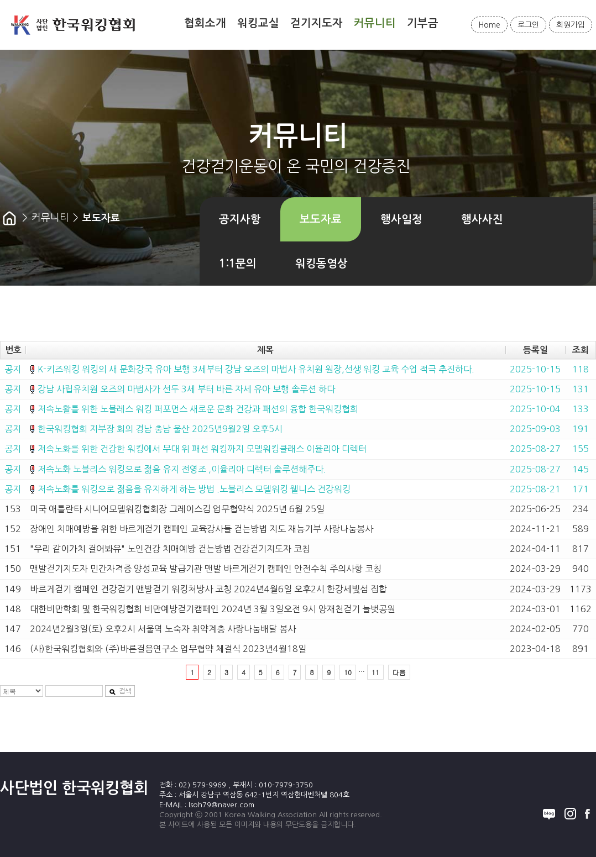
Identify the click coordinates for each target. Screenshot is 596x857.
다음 (399, 672)
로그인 (528, 25)
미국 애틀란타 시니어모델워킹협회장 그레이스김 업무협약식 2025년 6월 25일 (177, 508)
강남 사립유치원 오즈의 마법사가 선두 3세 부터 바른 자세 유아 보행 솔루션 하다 (186, 389)
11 (375, 672)
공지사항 (240, 219)
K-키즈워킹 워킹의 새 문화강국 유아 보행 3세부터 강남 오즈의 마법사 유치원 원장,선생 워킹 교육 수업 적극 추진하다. (256, 369)
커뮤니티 (375, 23)
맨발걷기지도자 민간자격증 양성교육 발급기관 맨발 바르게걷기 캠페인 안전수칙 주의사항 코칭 (205, 568)
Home (489, 25)
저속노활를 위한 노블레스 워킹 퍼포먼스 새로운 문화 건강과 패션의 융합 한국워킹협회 (198, 408)
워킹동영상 (321, 263)
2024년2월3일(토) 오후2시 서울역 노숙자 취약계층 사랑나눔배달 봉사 (163, 628)
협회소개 (205, 23)
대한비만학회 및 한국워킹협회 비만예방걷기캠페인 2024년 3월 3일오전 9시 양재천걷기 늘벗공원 (212, 608)
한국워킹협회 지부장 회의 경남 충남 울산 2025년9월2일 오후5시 (160, 428)
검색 (120, 691)
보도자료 (321, 219)
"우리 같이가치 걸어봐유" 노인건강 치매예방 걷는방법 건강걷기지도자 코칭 (170, 548)
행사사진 (482, 219)
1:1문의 (238, 263)
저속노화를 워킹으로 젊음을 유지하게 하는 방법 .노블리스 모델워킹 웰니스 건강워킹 (194, 489)
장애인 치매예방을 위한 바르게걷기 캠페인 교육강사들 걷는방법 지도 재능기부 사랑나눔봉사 (201, 528)
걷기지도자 (316, 23)
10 (348, 672)
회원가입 (570, 25)
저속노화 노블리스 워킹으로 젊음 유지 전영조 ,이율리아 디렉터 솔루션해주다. (182, 469)
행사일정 (401, 219)
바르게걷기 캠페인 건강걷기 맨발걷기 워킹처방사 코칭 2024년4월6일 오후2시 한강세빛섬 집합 (208, 589)
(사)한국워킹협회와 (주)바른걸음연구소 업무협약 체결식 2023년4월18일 (168, 648)
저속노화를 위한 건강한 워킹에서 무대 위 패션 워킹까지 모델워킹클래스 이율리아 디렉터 (202, 448)
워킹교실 (258, 23)
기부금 (422, 23)
